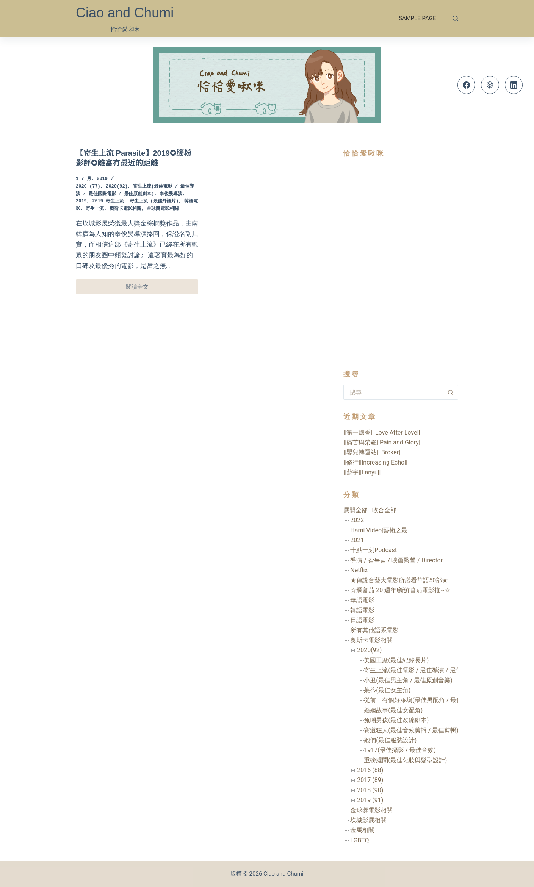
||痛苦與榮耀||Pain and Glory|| (382, 442)
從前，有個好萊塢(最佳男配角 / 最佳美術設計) (426, 700)
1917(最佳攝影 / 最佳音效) (400, 750)
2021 (357, 540)
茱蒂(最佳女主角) (387, 690)
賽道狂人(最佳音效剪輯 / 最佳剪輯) (411, 730)
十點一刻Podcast (373, 550)
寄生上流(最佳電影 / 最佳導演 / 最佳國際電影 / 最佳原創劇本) (447, 670)
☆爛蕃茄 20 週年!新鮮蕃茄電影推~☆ (400, 590)
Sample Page (417, 18)
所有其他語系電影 (374, 630)
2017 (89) (370, 780)
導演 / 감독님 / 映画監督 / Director (396, 560)
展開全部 (355, 510)
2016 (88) (370, 770)
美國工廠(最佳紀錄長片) (396, 660)
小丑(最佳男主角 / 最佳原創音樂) (408, 680)
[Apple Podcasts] (490, 85)
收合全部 (384, 510)
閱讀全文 (145, 288)
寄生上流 (95, 209)
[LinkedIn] (514, 85)
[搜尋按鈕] (450, 392)
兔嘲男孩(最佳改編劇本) (396, 720)
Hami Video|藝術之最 (378, 530)
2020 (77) (88, 186)
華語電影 (362, 600)
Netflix (359, 570)
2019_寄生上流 (108, 201)
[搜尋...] (393, 392)
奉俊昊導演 (171, 194)
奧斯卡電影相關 (125, 209)
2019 (81, 201)
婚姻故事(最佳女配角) (393, 710)
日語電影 (362, 620)
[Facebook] (466, 85)
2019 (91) (370, 800)
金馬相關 (362, 830)
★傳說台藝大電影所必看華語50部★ (399, 580)
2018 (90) (370, 790)
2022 (357, 520)
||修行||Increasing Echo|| (375, 462)
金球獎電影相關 (163, 209)
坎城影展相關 (368, 820)
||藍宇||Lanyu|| (362, 472)
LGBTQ (359, 840)
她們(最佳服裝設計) (390, 740)
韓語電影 (362, 610)
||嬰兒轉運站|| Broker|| (372, 452)
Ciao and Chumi (125, 12)
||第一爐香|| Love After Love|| (381, 432)
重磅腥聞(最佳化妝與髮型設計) (405, 760)
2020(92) (117, 186)
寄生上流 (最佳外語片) (154, 201)
